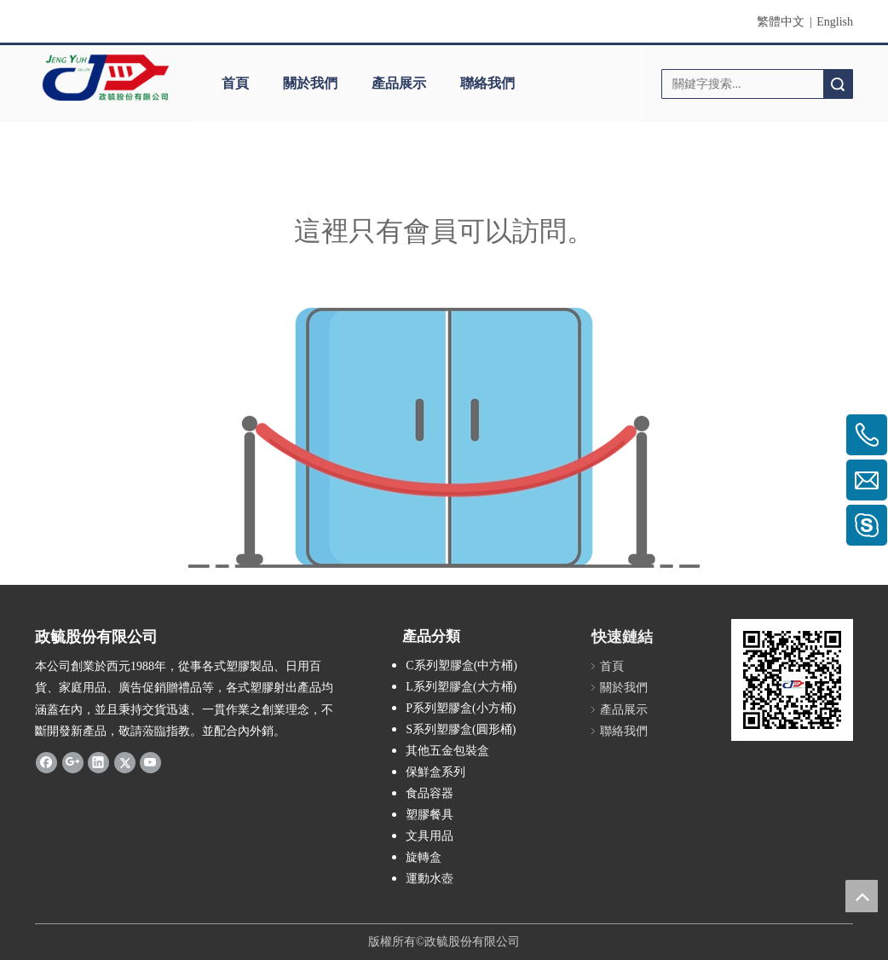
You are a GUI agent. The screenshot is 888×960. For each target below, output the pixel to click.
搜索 (837, 84)
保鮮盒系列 (435, 772)
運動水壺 (429, 878)
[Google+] (73, 762)
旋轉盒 (423, 857)
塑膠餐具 (429, 814)
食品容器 (429, 793)
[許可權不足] (444, 438)
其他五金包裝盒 (447, 750)
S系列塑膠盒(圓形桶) (461, 729)
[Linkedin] (98, 762)
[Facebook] (46, 762)
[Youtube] (150, 762)
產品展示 (399, 83)
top (861, 896)
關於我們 (310, 83)
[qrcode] (792, 680)
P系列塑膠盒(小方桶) (461, 708)
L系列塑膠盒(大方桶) (461, 686)
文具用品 (429, 836)
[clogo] (105, 77)
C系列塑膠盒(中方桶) (461, 665)
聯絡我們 (487, 83)
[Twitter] (125, 762)
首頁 (235, 83)
